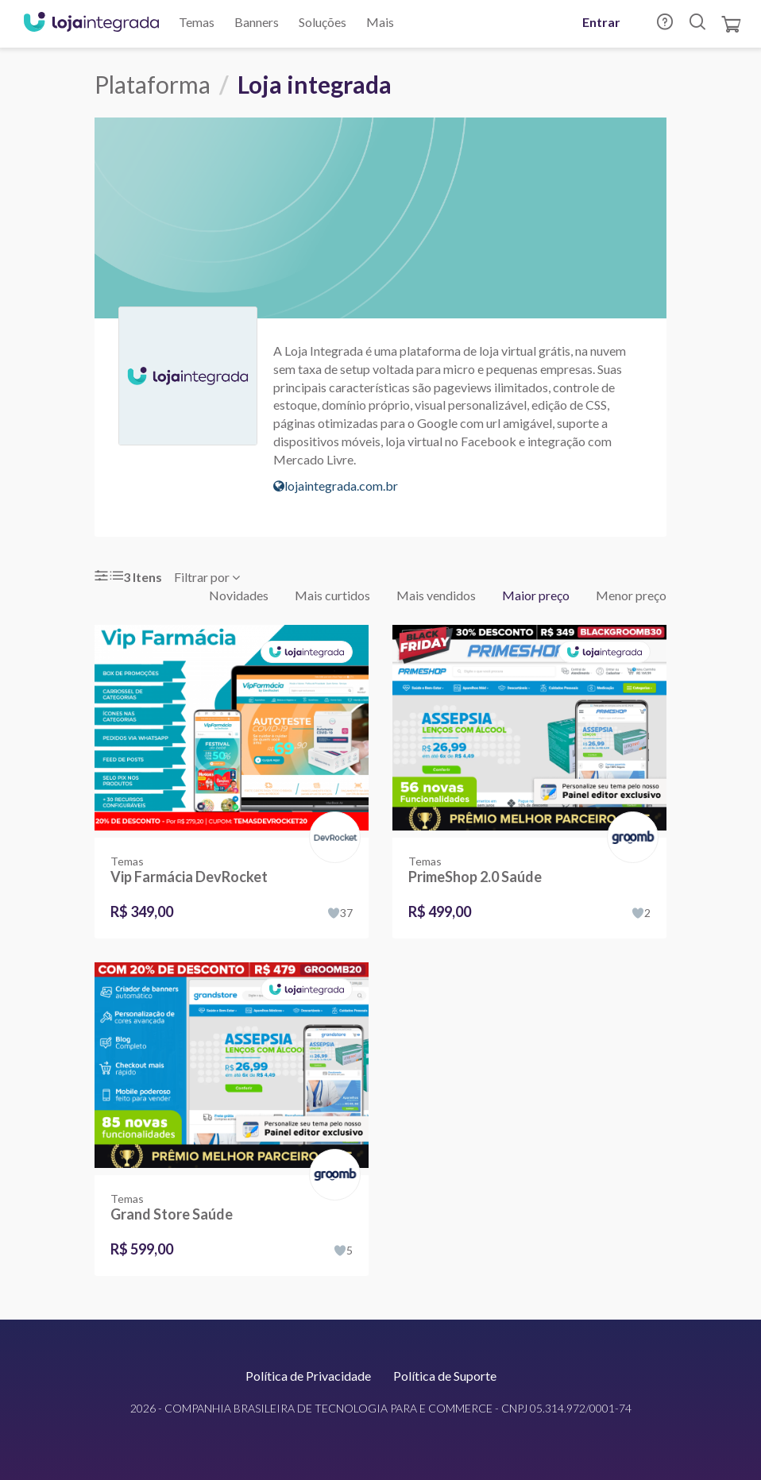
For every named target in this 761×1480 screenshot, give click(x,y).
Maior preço (536, 595)
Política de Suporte (444, 1375)
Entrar (601, 21)
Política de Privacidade (308, 1375)
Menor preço (631, 595)
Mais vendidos (436, 595)
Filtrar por (207, 576)
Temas (196, 21)
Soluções (322, 21)
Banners (256, 21)
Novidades (238, 595)
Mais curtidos (332, 595)
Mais (380, 21)
